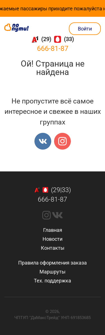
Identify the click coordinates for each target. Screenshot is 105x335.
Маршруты (52, 272)
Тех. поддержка (52, 281)
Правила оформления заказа (52, 263)
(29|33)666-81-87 (52, 195)
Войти (85, 29)
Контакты (52, 248)
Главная (52, 230)
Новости (52, 239)
